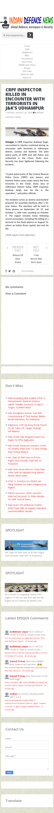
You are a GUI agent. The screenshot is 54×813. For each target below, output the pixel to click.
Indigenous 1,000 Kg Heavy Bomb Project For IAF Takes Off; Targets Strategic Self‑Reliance (27, 428)
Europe (27, 68)
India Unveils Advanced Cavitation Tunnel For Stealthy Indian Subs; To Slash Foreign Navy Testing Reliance (27, 448)
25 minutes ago (31, 641)
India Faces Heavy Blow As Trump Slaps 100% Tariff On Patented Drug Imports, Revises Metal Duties (26, 472)
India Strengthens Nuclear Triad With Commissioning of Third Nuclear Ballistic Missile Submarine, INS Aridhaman (27, 416)
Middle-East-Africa (27, 65)
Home (27, 46)
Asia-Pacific (27, 61)
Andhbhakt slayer (19, 631)
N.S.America (27, 58)
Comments (27, 271)
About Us (27, 77)
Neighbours (27, 52)
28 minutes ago (28, 671)
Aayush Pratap (17, 661)
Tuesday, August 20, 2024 (18, 112)
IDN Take (27, 71)
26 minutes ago (30, 656)
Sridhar (13, 694)
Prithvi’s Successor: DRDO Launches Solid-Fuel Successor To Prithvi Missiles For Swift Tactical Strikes (26, 496)
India (27, 49)
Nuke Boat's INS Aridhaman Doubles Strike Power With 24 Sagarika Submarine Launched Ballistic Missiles (27, 508)
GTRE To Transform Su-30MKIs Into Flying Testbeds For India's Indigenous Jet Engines (27, 484)
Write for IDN (27, 74)
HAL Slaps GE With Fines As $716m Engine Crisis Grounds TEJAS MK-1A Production (24, 460)
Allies (27, 55)
